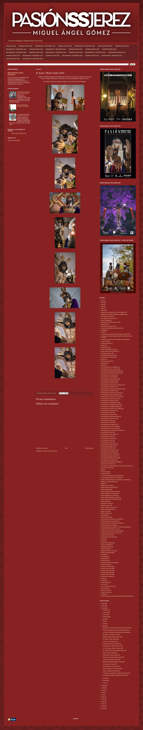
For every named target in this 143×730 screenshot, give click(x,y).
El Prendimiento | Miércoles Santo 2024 (113, 646)
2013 (102, 302)
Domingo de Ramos (106, 353)
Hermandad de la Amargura (108, 375)
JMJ (102, 469)
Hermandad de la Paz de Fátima (109, 398)
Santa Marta (104, 558)
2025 (103, 605)
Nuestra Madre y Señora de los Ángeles (111, 519)
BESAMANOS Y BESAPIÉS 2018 (95, 52)
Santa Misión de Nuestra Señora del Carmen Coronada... (117, 628)
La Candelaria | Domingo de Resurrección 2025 (23, 92)
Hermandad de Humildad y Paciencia (110, 373)
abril (104, 626)
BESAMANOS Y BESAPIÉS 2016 (72, 55)
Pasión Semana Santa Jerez (19, 133)
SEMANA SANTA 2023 (36, 49)
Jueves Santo (104, 471)
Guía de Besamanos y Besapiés (109, 367)
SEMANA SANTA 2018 (75, 52)
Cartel (102, 332)
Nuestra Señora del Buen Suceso (109, 529)
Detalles (103, 345)
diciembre (105, 610)
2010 (102, 300)
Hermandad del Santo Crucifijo (109, 454)
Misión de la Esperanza (107, 509)
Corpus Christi (104, 341)
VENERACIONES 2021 (109, 49)
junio (104, 623)
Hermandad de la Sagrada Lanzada (110, 404)
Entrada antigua (89, 448)
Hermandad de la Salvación (108, 410)
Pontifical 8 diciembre (106, 535)
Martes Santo (104, 501)
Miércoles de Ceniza (106, 503)
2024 (103, 608)
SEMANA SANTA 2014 (13, 58)
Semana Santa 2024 (106, 570)
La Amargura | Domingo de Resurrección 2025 (23, 115)
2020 (103, 692)
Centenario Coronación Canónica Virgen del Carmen (114, 334)
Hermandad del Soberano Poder (109, 458)
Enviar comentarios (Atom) (50, 451)
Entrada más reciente (41, 448)
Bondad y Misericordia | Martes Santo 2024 (114, 662)
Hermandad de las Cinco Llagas (109, 426)
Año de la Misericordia (107, 316)
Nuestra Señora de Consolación (109, 521)
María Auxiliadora (105, 489)
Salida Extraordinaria (106, 552)
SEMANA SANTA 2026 (25, 46)
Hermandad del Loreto (107, 442)
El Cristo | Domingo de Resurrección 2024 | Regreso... (116, 630)
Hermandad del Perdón (107, 448)
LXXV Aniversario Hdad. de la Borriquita (111, 475)
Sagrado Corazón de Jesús (108, 550)
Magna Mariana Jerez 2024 (108, 487)
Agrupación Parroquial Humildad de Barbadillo (113, 314)
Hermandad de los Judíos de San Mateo (111, 430)
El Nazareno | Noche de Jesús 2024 (112, 643)
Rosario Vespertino (106, 544)
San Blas (103, 554)
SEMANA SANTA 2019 (36, 52)
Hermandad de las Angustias (108, 424)
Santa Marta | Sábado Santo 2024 (111, 634)
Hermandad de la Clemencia (108, 383)
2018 (103, 697)
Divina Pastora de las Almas (108, 349)
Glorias (103, 365)
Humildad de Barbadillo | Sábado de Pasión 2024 (115, 675)
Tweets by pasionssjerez (14, 140)
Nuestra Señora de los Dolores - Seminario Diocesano (115, 527)
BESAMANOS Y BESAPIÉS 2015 (112, 55)
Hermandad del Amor (106, 436)
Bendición (103, 324)
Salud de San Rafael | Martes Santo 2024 (113, 657)
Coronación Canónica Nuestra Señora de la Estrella (114, 339)
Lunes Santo (104, 473)
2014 (102, 304)
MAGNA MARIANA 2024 (105, 46)
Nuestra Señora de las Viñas (108, 525)
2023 (103, 685)
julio (104, 621)
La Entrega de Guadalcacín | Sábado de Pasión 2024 (116, 673)
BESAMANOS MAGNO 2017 (117, 52)
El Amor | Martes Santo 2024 (110, 653)
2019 (103, 694)
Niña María (104, 515)
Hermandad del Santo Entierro (109, 456)
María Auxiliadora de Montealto (109, 493)
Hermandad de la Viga (107, 420)
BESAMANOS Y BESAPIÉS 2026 (45, 46)
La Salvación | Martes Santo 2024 (111, 655)
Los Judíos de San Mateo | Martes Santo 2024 (114, 650)
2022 (103, 688)
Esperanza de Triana (106, 361)
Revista (103, 539)
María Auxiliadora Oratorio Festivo (110, 497)
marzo (104, 678)
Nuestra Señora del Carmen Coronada (111, 531)
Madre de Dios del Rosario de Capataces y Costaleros (115, 479)
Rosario (103, 541)
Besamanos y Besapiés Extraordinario (111, 328)
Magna (103, 483)
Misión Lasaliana (105, 513)
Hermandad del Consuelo (107, 438)
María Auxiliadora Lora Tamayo (109, 495)
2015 (103, 703)
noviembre (106, 612)
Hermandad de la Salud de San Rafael (111, 408)
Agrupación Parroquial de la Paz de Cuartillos (112, 312)
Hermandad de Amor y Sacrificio (109, 369)
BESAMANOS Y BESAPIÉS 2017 (33, 55)
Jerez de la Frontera (106, 467)
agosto (105, 619)
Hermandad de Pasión (107, 432)
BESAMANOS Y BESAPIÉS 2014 (33, 58)
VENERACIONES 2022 (92, 49)
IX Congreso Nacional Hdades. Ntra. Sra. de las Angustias (116, 466)
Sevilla (103, 578)
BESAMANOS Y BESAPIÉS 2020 (16, 52)
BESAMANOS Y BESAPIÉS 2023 (56, 49)
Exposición (104, 363)
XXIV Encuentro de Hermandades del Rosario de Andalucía (116, 596)
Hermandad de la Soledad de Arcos (110, 416)
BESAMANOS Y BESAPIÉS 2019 (56, 52)
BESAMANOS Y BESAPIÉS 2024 (16, 49)
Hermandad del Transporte (108, 460)
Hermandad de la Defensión (108, 387)
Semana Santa (105, 564)
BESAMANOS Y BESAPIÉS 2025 (85, 46)
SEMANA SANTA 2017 (13, 55)
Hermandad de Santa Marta (108, 434)
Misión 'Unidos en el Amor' (108, 507)
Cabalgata (103, 330)
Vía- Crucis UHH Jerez (107, 586)
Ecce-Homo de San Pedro (108, 357)
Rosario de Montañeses (107, 543)
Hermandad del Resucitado (108, 452)
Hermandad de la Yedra (107, 422)
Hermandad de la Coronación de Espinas (111, 385)
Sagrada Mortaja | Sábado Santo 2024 (112, 637)
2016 (102, 306)
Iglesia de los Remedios (107, 463)
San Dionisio (104, 556)
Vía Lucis (103, 584)
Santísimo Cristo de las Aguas (109, 562)
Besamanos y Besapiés (107, 326)
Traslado (103, 580)
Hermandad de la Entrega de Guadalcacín (112, 389)
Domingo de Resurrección (108, 355)
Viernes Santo (104, 590)
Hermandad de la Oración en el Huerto (111, 396)
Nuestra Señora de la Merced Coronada (111, 523)
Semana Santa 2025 (106, 572)
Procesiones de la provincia (108, 537)
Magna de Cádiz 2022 (106, 485)
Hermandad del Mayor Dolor (108, 444)
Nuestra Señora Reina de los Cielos (110, 533)
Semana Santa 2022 (106, 566)
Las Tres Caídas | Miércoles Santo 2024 (113, 648)
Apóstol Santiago (105, 320)
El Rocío (103, 359)
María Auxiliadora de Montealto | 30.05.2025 (23, 105)
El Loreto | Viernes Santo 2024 (110, 641)
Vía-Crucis (104, 588)
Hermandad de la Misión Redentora (110, 394)
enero (104, 683)
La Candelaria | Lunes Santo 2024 (111, 666)
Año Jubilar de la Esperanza (108, 318)
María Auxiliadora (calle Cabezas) (109, 491)
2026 (103, 603)
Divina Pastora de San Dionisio (109, 351)
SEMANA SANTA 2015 (92, 55)
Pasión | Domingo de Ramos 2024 (111, 671)
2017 (103, 699)
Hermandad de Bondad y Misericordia (111, 371)
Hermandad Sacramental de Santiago (111, 462)
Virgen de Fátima (105, 592)
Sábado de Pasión (106, 546)
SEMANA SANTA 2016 (52, 55)
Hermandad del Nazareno (107, 446)
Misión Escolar (105, 511)
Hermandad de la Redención (108, 400)
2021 (102, 308)
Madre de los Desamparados (108, 481)
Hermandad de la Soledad (108, 414)
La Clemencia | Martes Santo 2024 (111, 659)
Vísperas (103, 594)
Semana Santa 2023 (106, 568)
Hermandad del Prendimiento (108, 450)
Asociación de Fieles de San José (110, 322)
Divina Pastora (105, 347)
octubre (105, 614)
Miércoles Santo (105, 505)
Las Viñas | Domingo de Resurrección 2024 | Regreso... (117, 632)
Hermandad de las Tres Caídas (109, 428)
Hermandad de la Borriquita (108, 377)
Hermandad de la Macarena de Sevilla (111, 392)
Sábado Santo (104, 548)
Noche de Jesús (105, 517)
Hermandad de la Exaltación (108, 390)
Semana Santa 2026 (106, 574)
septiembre (106, 616)
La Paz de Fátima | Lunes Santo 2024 (112, 668)
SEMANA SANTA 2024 (122, 46)
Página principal (11, 46)
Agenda (103, 310)
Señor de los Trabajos (106, 576)
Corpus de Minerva (106, 343)
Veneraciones (104, 582)
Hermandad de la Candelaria (108, 381)
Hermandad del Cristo (106, 440)
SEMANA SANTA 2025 (65, 46)
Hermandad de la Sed (106, 412)
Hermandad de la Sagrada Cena (109, 402)
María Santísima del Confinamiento (110, 499)
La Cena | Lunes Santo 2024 (110, 664)
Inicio (66, 448)
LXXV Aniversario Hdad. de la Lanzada (111, 477)
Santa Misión (104, 560)
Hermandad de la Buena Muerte (109, 379)
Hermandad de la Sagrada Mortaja (110, 406)
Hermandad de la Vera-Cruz (108, 418)
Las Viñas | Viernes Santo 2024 (111, 639)
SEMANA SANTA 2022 (75, 49)
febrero (105, 680)
